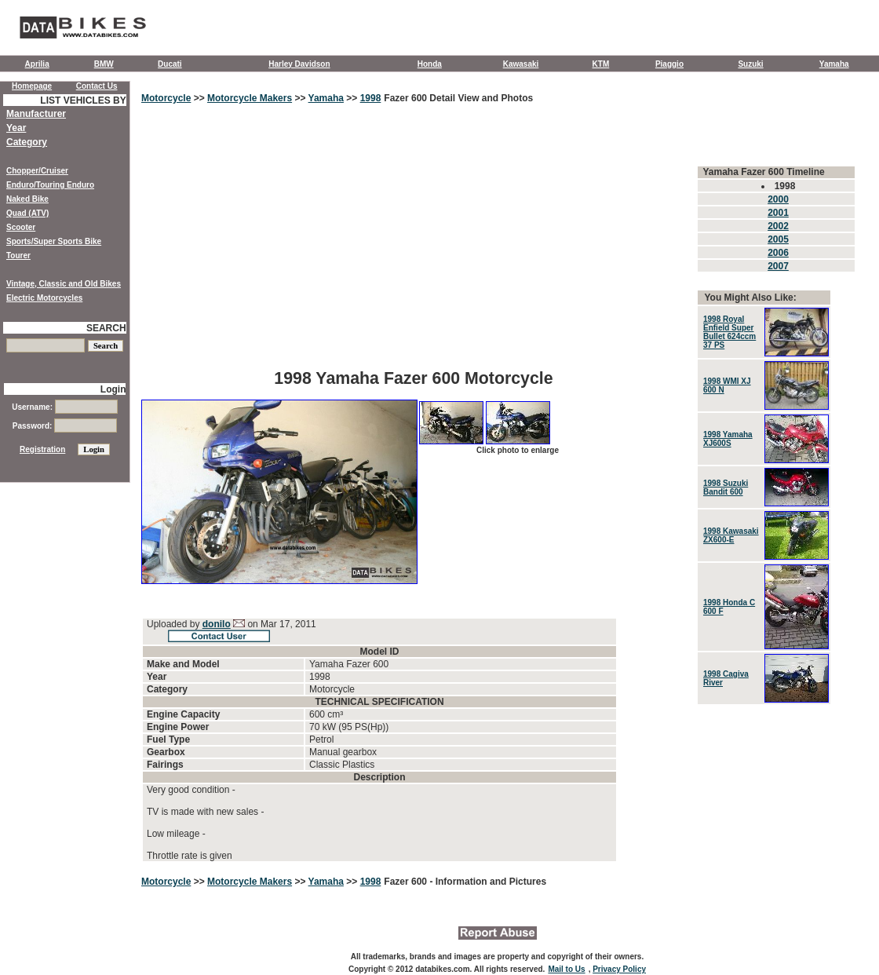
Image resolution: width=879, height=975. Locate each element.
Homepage (32, 86)
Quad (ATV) (27, 213)
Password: (65, 426)
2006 (778, 252)
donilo (216, 624)
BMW (104, 64)
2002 (778, 226)
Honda (430, 64)
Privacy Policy (619, 969)
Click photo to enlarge (517, 450)
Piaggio (669, 64)
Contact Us (97, 86)
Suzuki (750, 64)
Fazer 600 (406, 881)
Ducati (170, 64)
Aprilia (37, 64)
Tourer (18, 255)
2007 (778, 266)
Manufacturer (36, 113)
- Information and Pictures (487, 881)
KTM (601, 64)
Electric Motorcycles (44, 298)
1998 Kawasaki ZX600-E (731, 535)
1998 (370, 98)
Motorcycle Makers (249, 98)
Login (113, 389)
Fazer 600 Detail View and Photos (458, 98)
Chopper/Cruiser (37, 170)
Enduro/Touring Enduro (50, 185)
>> (199, 98)
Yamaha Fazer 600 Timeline (763, 171)
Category (26, 142)
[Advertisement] (413, 247)
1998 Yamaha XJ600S (728, 438)
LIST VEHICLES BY (83, 100)
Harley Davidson (299, 64)
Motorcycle (166, 98)
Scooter (20, 227)
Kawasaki (521, 64)
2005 (778, 239)
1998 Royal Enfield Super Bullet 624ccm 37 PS (729, 332)
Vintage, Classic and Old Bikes (63, 283)
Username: (64, 407)
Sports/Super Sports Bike (53, 241)
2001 (778, 212)
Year (16, 127)
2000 (778, 199)
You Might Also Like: (750, 297)
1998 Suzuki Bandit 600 (725, 487)
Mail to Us (566, 969)
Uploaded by (174, 624)
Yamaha (834, 64)
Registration (42, 449)
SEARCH (106, 328)
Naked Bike (27, 199)
